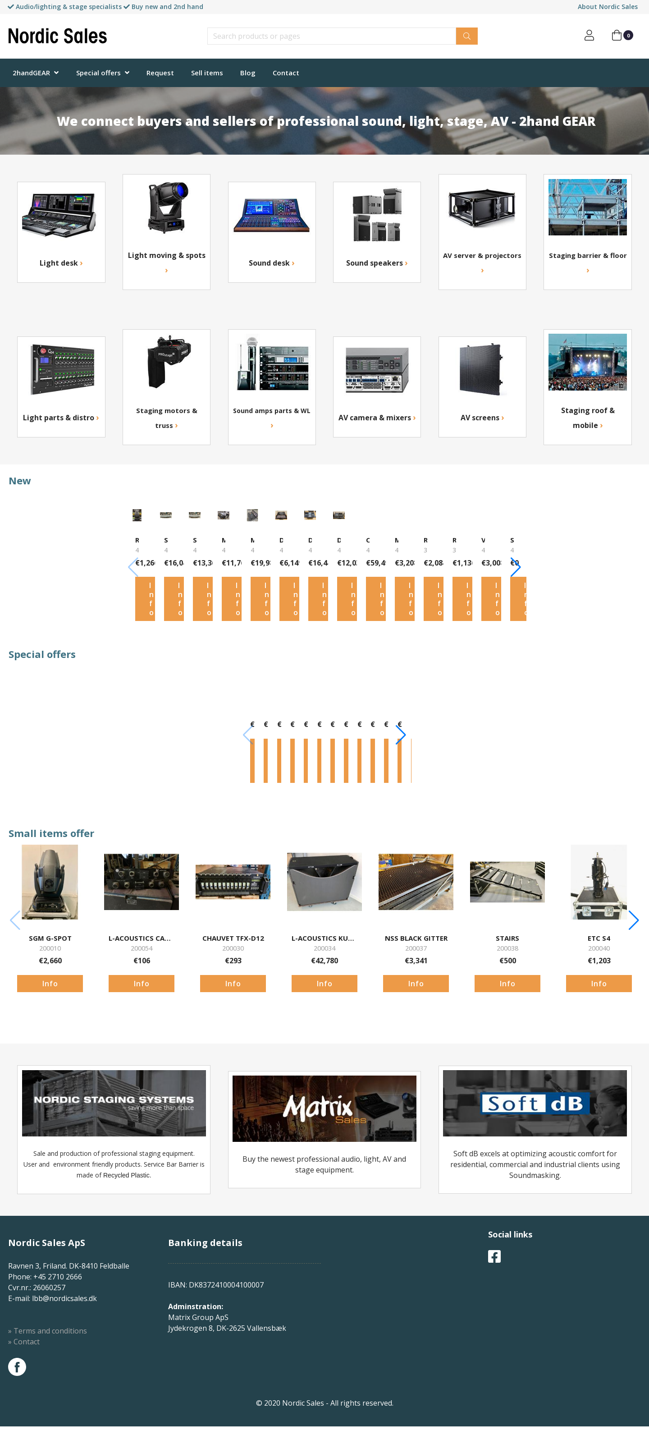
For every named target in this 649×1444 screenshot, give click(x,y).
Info (50, 648)
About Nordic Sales (608, 6)
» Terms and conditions (47, 1414)
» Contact (24, 1425)
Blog (248, 72)
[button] (634, 585)
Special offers (98, 72)
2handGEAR (31, 72)
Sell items (207, 72)
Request (160, 72)
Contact (286, 72)
